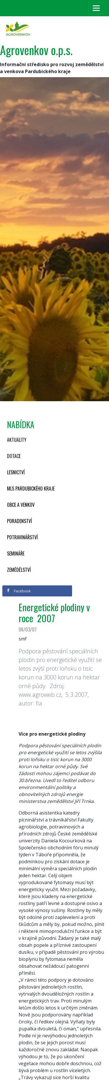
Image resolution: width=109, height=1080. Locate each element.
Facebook (18, 591)
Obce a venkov (21, 504)
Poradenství (19, 521)
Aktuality (16, 439)
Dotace (14, 456)
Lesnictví (16, 472)
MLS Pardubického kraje (31, 488)
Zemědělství (19, 569)
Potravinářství (22, 537)
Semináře (15, 553)
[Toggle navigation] (96, 8)
